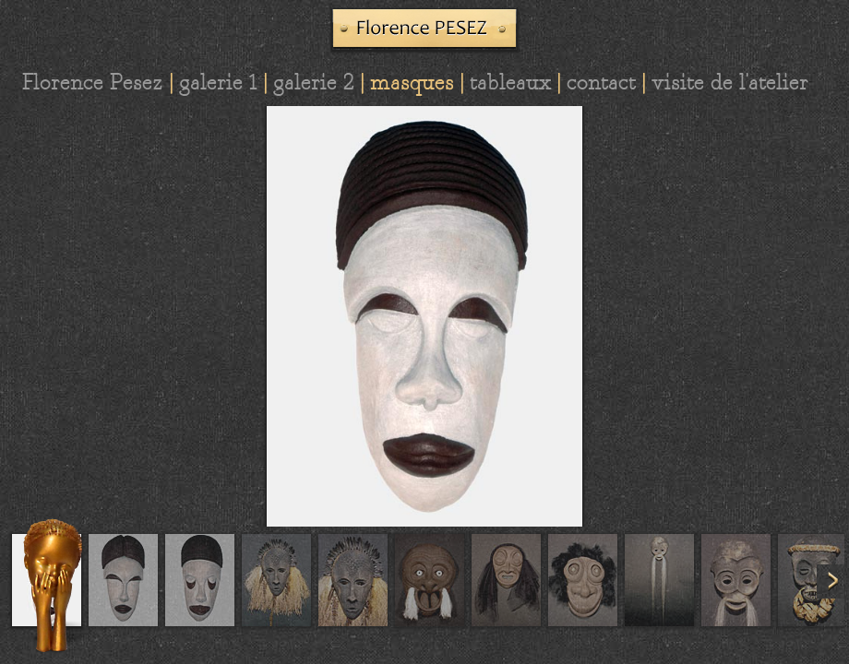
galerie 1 (218, 82)
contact (601, 82)
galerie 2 (313, 82)
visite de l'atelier (730, 82)
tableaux (510, 82)
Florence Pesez (92, 82)
